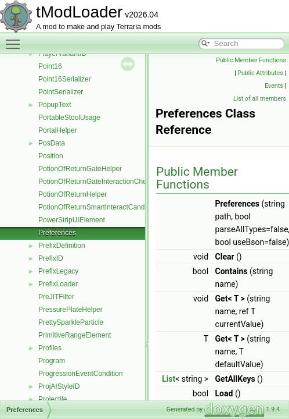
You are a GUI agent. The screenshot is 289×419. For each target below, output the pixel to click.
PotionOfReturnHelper (72, 194)
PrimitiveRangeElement (74, 335)
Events (274, 86)
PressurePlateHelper (70, 310)
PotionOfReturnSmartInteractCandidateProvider (112, 207)
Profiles (50, 348)
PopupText (54, 105)
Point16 (50, 66)
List (168, 379)
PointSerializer (60, 92)
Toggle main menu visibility (16, 39)
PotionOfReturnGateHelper (80, 169)
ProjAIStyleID (59, 386)
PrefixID (50, 258)
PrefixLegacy (58, 271)
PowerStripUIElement (71, 220)
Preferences (57, 233)
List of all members (259, 98)
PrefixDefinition (61, 246)
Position (50, 156)
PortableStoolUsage (69, 117)
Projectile (52, 399)
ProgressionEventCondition (80, 374)
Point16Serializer (64, 79)
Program (51, 361)
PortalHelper (57, 130)
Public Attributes (260, 73)
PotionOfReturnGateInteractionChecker (99, 181)
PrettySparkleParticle (70, 322)
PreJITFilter (56, 297)
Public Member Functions (251, 60)
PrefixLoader (58, 284)
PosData (51, 143)
